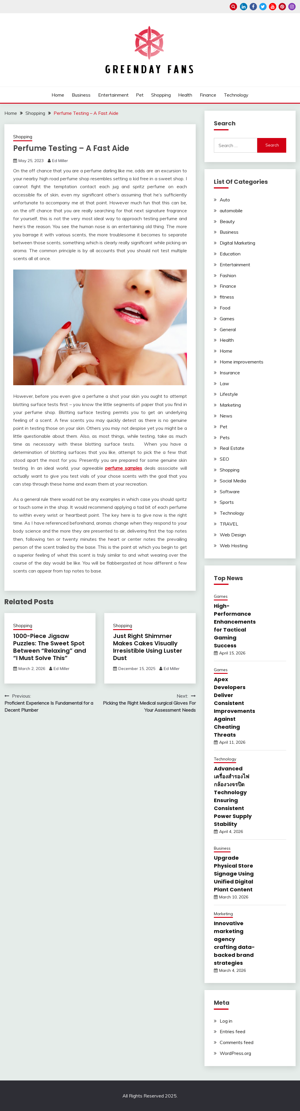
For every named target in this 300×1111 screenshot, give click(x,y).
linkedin (243, 6)
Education (230, 254)
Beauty (227, 221)
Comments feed (236, 1042)
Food (225, 308)
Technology (236, 95)
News (226, 416)
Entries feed (232, 1031)
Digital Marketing (237, 243)
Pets (225, 437)
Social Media (233, 481)
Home (58, 95)
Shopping (161, 95)
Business (81, 95)
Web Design (233, 535)
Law (224, 383)
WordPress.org (235, 1053)
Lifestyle (229, 394)
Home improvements (241, 362)
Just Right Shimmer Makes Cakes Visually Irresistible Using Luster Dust (147, 647)
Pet (140, 95)
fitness (227, 297)
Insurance (230, 373)
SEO (224, 459)
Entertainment (113, 95)
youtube (272, 6)
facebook (253, 6)
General (228, 329)
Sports (227, 502)
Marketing (230, 405)
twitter (263, 6)
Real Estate (232, 448)
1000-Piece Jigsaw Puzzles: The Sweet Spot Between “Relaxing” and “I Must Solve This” (49, 647)
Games (227, 318)
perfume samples (123, 468)
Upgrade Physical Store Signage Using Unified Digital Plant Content (234, 873)
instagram (292, 6)
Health (185, 95)
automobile (231, 210)
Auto (225, 200)
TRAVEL (229, 524)
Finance (208, 95)
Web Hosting (234, 545)
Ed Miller (60, 160)
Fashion (228, 275)
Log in (226, 1021)
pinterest (282, 6)
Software (230, 491)
